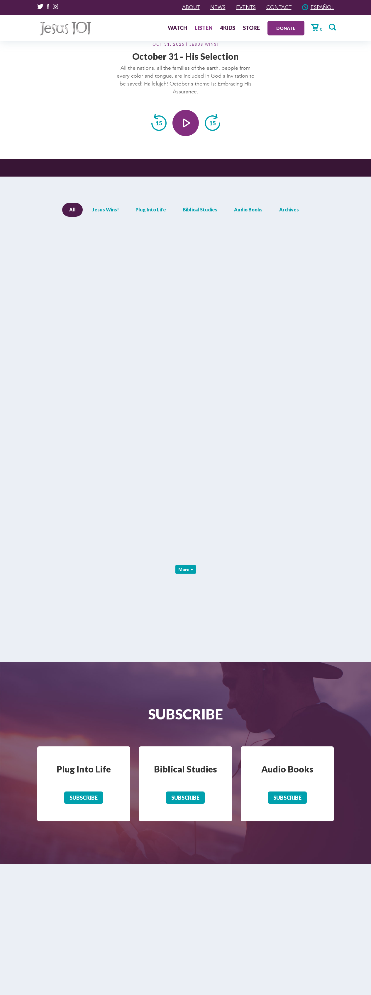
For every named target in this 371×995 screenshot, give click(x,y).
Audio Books (248, 209)
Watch (177, 28)
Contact (279, 7)
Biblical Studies (200, 209)
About (191, 7)
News (218, 7)
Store (251, 28)
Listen (204, 28)
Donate (286, 28)
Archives (289, 209)
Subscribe (84, 797)
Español (322, 7)
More (185, 569)
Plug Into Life (150, 209)
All (72, 209)
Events (246, 7)
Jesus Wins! (203, 44)
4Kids (227, 28)
